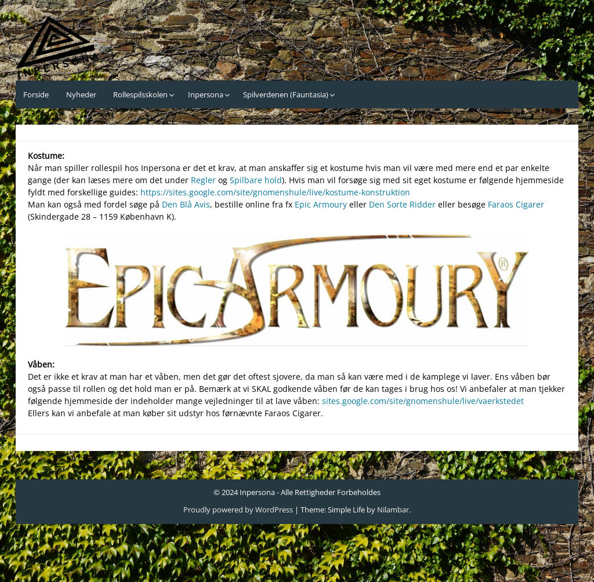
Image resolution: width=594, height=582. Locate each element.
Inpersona (205, 94)
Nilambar (393, 509)
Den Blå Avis (186, 204)
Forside (36, 94)
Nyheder (81, 94)
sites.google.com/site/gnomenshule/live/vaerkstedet (423, 400)
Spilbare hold (256, 179)
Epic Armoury (321, 204)
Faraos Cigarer (516, 204)
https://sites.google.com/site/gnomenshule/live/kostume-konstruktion (275, 192)
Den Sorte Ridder (402, 204)
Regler (204, 179)
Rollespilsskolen (140, 94)
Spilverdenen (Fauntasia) (285, 94)
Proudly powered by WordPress (238, 509)
